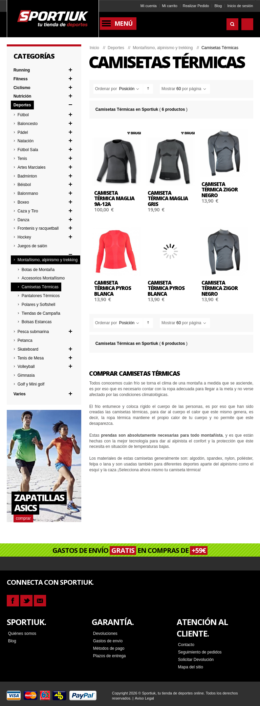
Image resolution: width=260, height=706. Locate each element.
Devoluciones (105, 633)
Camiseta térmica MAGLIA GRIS (168, 198)
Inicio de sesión (240, 6)
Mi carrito (169, 6)
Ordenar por (106, 88)
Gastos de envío (108, 640)
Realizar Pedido (196, 6)
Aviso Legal (144, 698)
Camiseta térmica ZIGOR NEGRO (219, 190)
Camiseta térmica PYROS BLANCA (112, 288)
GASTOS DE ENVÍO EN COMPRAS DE (130, 550)
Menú (123, 23)
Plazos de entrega (109, 655)
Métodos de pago (109, 648)
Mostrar (168, 88)
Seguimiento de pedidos (200, 651)
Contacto (186, 644)
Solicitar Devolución (196, 659)
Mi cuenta (148, 6)
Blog (218, 6)
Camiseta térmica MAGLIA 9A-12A (114, 198)
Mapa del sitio (190, 666)
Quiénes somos (22, 633)
